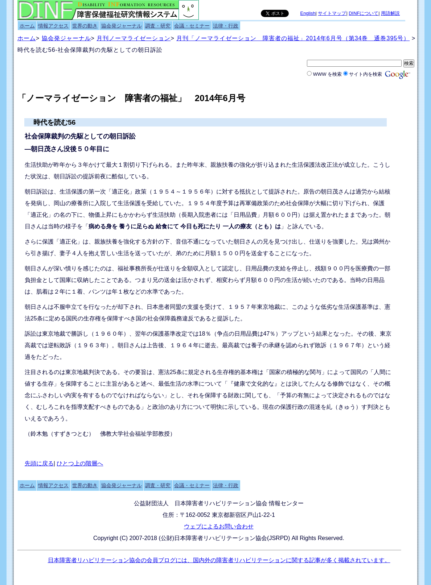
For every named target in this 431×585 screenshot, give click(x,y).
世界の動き (85, 26)
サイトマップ (332, 13)
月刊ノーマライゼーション (134, 38)
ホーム (27, 26)
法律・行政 (225, 26)
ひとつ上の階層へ (80, 463)
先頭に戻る (39, 463)
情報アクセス (53, 26)
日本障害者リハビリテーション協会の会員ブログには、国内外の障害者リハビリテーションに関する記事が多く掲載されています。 (219, 560)
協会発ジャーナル (121, 26)
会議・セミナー (192, 26)
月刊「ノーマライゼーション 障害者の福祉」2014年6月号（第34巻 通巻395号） (293, 38)
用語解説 (390, 13)
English (308, 13)
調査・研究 (158, 26)
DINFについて (363, 13)
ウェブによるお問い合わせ (219, 526)
